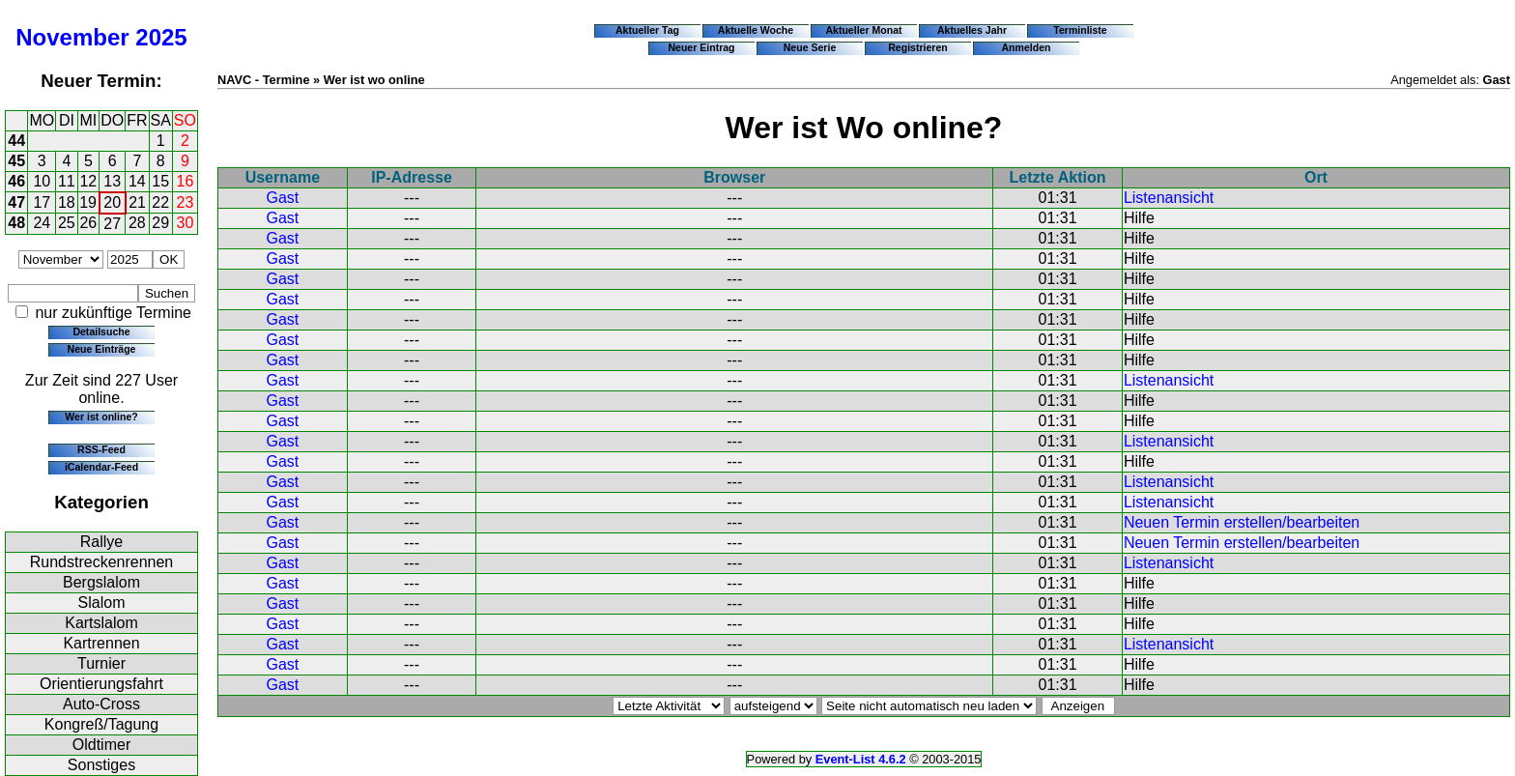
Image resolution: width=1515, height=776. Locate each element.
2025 (160, 37)
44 (16, 140)
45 (16, 161)
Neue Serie (810, 47)
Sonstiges (101, 765)
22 (160, 202)
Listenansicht (1169, 197)
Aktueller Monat (863, 30)
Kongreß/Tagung (101, 724)
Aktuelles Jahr (972, 30)
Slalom (102, 602)
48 (16, 223)
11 (66, 181)
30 (185, 223)
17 (41, 202)
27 (112, 224)
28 (137, 223)
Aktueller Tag (647, 30)
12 (88, 181)
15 (160, 181)
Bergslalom (101, 582)
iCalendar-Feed (101, 467)
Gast (282, 197)
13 (112, 181)
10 (41, 181)
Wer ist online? (101, 416)
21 (137, 202)
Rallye (101, 541)
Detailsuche (100, 331)
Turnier (101, 663)
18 (66, 202)
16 (185, 181)
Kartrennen (101, 643)
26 (88, 223)
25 (66, 223)
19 (88, 202)
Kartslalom (101, 623)
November (72, 37)
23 (185, 202)
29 (160, 223)
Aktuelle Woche (755, 30)
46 (16, 181)
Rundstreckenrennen (102, 562)
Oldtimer (101, 744)
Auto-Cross (101, 704)
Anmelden (1026, 47)
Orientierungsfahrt (101, 683)
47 (16, 202)
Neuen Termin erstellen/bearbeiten (1241, 522)
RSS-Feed (101, 449)
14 (137, 181)
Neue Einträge (102, 349)
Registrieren (918, 47)
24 (41, 223)
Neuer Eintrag (701, 47)
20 (112, 202)
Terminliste (1079, 30)
